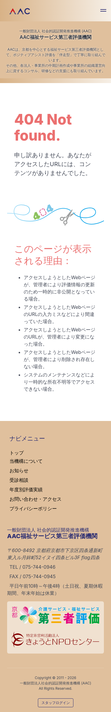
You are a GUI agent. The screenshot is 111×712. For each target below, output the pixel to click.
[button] (103, 11)
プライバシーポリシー (33, 508)
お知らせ (18, 470)
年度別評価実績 (26, 489)
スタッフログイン (55, 702)
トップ (16, 453)
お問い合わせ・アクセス (35, 499)
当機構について (26, 461)
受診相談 (18, 480)
